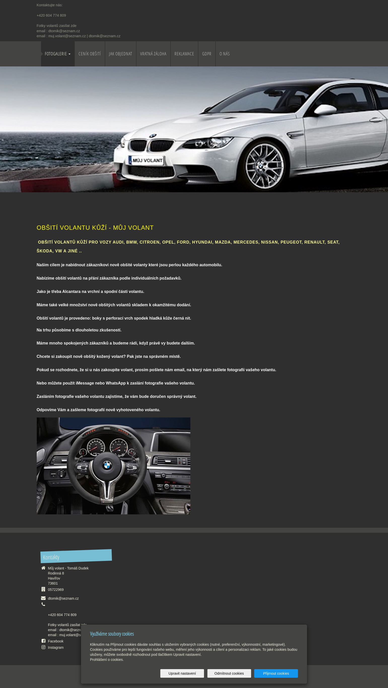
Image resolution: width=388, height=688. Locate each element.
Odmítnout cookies (237, 673)
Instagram (56, 647)
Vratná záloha (153, 54)
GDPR (206, 54)
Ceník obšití (90, 54)
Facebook (55, 641)
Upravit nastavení (195, 673)
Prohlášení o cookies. (107, 660)
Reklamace (184, 54)
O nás (225, 54)
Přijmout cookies (279, 673)
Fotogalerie (57, 54)
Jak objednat (120, 54)
